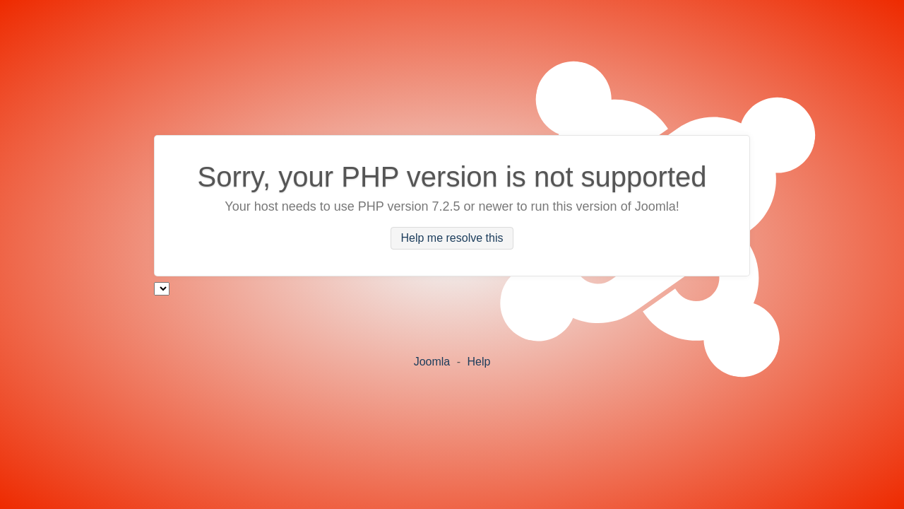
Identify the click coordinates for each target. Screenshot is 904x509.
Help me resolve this (452, 239)
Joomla (432, 362)
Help (478, 362)
